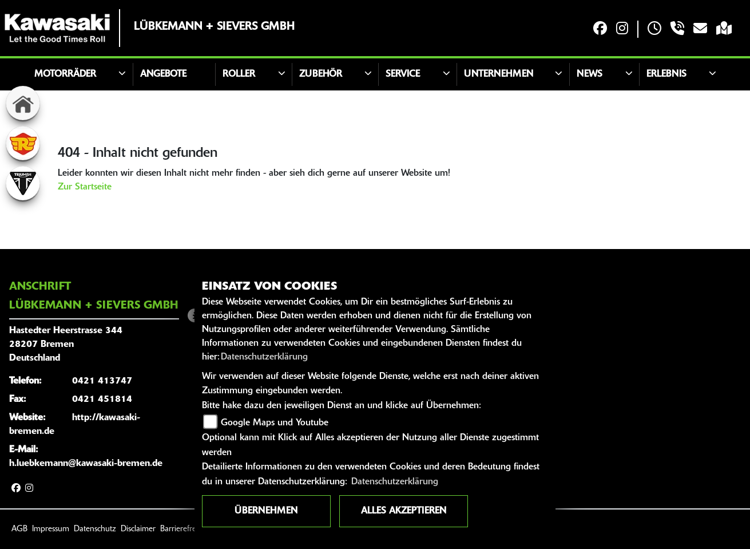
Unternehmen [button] (498, 74)
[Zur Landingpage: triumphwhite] (23, 183)
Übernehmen (266, 511)
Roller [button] (239, 74)
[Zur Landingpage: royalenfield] (23, 143)
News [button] (589, 74)
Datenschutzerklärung (264, 357)
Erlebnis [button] (666, 74)
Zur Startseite (85, 187)
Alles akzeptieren (403, 511)
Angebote (163, 74)
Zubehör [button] (320, 74)
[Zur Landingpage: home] (23, 103)
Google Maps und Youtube (274, 423)
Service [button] (403, 74)
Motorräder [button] (65, 74)
